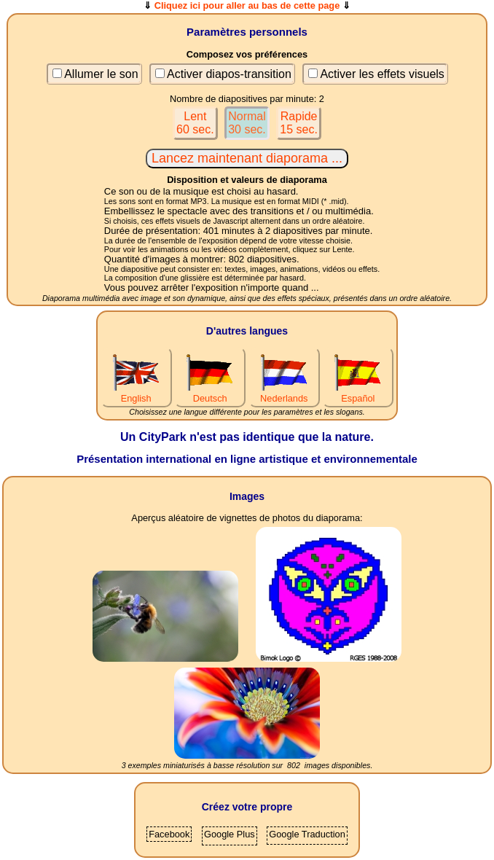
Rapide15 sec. (299, 123)
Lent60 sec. (195, 123)
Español (358, 393)
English (136, 393)
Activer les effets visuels (382, 74)
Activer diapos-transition (229, 74)
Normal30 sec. (247, 123)
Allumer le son (101, 74)
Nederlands (284, 393)
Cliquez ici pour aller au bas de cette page (247, 5)
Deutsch (210, 393)
